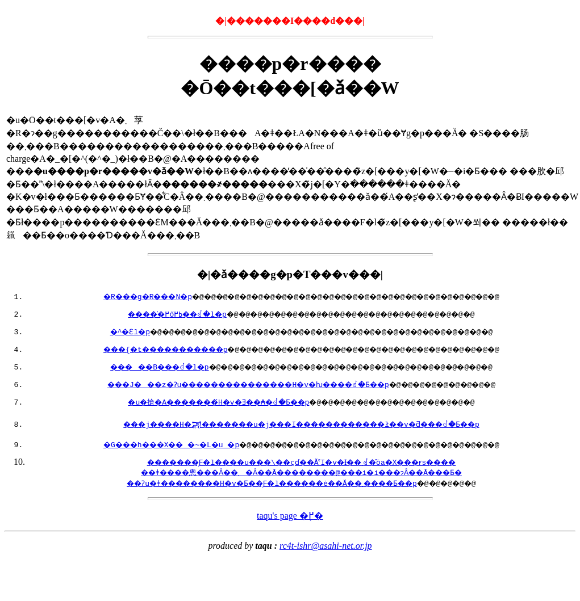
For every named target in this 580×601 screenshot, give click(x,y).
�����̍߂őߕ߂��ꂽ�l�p (162, 314)
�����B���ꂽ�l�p (141, 367)
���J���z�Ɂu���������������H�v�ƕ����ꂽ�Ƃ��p (241, 384)
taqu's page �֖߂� (290, 515)
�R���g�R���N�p (129, 296)
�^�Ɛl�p (108, 331)
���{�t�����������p (149, 349)
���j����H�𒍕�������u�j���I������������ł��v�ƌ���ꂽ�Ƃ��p (301, 424)
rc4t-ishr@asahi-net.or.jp (325, 545)
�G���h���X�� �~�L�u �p (155, 444)
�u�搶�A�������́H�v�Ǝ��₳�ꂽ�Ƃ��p (208, 402)
